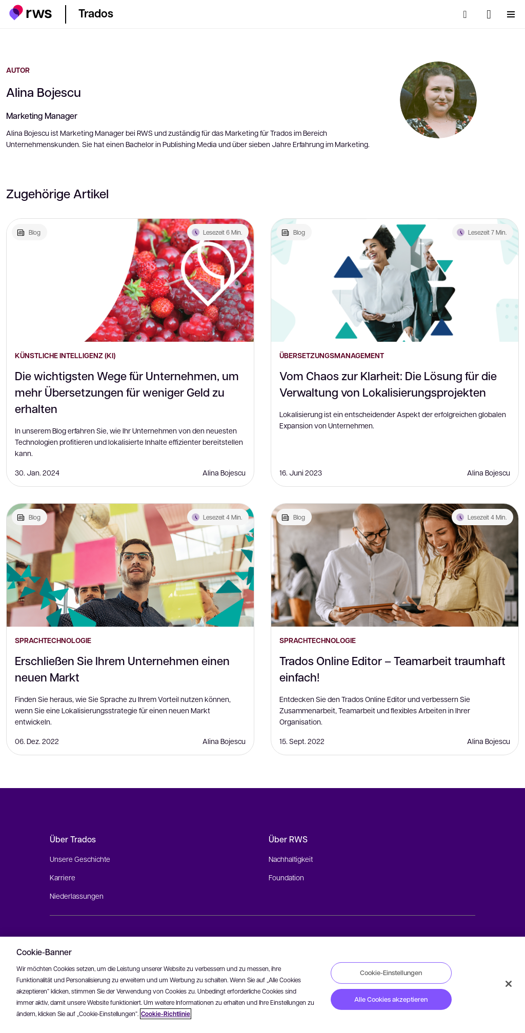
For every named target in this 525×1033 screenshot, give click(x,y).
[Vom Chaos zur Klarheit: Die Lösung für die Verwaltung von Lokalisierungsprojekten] (394, 280)
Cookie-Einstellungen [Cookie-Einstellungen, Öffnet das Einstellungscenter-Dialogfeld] (391, 972)
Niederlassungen (77, 895)
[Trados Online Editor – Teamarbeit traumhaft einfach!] (394, 565)
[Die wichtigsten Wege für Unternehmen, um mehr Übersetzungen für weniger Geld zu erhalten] (130, 280)
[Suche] (468, 14)
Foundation (286, 877)
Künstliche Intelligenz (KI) (65, 355)
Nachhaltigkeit (291, 858)
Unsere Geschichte (80, 858)
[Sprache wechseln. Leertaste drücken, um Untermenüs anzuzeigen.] (489, 14)
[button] (30, 13)
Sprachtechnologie (53, 640)
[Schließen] (508, 984)
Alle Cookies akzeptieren (391, 999)
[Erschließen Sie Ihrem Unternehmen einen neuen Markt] (130, 565)
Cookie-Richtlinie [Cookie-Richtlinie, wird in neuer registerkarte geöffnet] (165, 1013)
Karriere (62, 877)
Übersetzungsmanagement (331, 355)
